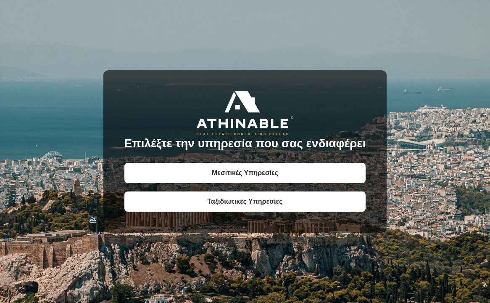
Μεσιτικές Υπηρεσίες (245, 172)
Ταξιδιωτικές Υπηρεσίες (245, 201)
